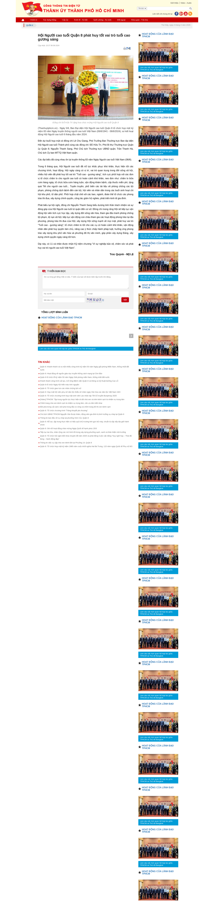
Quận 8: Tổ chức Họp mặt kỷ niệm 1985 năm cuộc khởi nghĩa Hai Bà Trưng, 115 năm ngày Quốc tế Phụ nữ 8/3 (86, 446)
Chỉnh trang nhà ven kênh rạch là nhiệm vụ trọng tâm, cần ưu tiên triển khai (71, 403)
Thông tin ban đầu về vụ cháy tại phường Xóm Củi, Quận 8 (64, 418)
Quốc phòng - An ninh (102, 20)
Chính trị (33, 20)
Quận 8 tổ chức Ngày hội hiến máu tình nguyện (59, 385)
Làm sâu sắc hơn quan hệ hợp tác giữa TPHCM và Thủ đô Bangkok (68, 349)
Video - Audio (186, 3)
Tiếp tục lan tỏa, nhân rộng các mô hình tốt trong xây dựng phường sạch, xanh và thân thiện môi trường (83, 432)
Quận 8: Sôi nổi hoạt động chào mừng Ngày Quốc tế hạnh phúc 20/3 (68, 428)
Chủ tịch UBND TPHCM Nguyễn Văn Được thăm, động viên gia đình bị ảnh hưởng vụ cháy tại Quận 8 (82, 414)
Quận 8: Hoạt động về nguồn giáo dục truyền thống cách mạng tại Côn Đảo (71, 373)
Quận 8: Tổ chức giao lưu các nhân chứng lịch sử (60, 388)
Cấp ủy (65, 20)
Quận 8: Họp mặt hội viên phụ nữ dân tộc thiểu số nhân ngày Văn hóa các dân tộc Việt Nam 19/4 (80, 392)
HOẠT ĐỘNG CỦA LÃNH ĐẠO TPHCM (61, 317)
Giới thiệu (174, 3)
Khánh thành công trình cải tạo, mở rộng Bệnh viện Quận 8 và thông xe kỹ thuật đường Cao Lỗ (79, 381)
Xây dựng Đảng (49, 20)
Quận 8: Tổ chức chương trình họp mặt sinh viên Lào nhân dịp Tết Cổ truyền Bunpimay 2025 (78, 396)
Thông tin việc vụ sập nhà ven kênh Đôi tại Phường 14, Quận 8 (66, 443)
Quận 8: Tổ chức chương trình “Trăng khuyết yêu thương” (64, 410)
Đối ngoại (121, 20)
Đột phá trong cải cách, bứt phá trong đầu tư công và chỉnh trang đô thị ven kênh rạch (75, 407)
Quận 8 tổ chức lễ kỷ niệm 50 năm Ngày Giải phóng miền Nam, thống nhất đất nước (74, 377)
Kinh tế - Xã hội (81, 20)
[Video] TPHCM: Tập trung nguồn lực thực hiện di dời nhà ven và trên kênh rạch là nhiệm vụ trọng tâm (82, 399)
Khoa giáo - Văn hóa (139, 20)
